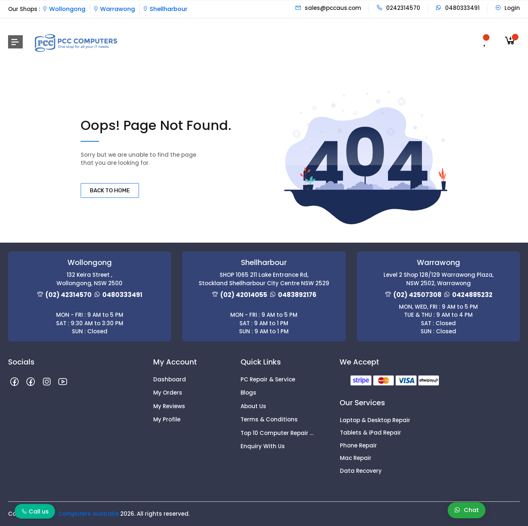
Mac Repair (355, 458)
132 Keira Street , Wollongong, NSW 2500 (89, 279)
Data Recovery (361, 471)
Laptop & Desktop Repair (375, 420)
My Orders (167, 392)
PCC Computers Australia (82, 514)
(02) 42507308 (417, 294)
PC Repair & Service (268, 379)
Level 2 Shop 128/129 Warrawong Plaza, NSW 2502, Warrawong (439, 279)
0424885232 (472, 294)
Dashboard (169, 379)
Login (507, 8)
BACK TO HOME (110, 190)
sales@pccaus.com (328, 8)
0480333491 (457, 8)
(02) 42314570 (68, 294)
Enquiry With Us (263, 446)
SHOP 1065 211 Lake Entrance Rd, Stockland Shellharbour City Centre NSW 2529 (264, 279)
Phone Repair (358, 445)
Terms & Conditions (269, 419)
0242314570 (398, 8)
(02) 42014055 (243, 294)
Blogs (248, 392)
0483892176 (297, 294)
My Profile (166, 419)
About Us (253, 406)
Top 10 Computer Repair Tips (279, 433)
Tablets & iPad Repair (370, 432)
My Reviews (169, 406)
